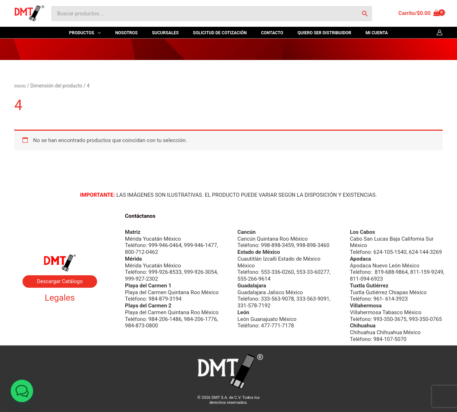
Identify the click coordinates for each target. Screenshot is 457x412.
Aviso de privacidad (60, 315)
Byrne (60, 225)
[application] (121, 32)
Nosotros (60, 217)
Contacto (60, 234)
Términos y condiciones (59, 323)
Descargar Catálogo (59, 281)
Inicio (20, 86)
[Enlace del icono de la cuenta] (439, 32)
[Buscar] (365, 13)
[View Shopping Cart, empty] (419, 13)
